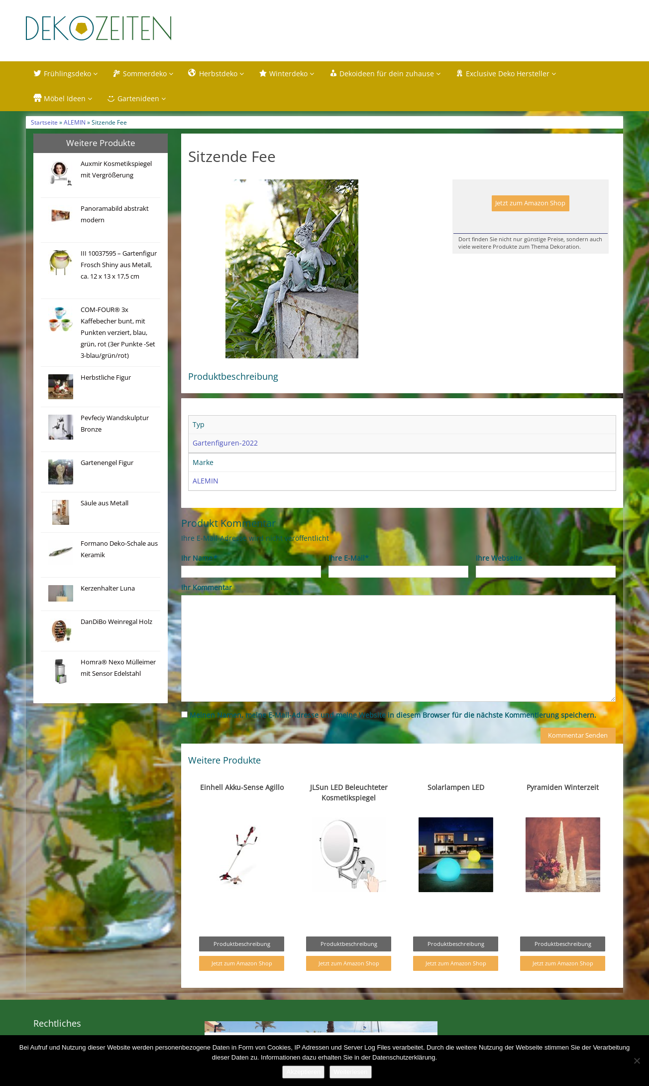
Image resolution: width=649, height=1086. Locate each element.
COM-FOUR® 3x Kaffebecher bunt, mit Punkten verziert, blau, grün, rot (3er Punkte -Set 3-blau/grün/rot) (118, 335)
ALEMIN (75, 125)
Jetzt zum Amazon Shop (530, 206)
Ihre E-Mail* (348, 561)
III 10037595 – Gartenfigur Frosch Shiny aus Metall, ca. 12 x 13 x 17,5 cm (119, 267)
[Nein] (637, 1061)
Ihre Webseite (499, 561)
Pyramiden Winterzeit (563, 790)
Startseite (44, 125)
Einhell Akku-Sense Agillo (242, 790)
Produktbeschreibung (242, 946)
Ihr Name (198, 561)
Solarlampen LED (456, 790)
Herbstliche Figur (106, 380)
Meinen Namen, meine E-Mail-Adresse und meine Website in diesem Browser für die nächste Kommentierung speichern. (393, 718)
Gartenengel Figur (107, 465)
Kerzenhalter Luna (108, 591)
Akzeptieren (303, 1072)
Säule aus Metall (104, 505)
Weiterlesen (350, 1072)
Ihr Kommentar (206, 590)
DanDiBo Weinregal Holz (116, 624)
